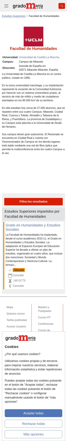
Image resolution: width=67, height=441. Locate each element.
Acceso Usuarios (16, 326)
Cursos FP (44, 317)
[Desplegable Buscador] (62, 6)
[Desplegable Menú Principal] (6, 5)
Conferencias (45, 323)
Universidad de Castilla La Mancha (39, 57)
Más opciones (33, 434)
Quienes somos (16, 313)
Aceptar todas (33, 413)
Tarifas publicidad (17, 320)
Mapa (10, 307)
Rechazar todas (33, 424)
